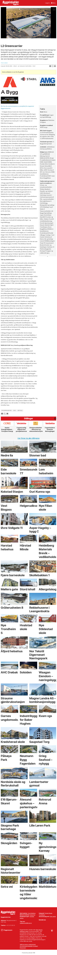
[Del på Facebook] (50, 66)
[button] (55, 418)
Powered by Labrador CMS (28, 952)
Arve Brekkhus (32, 913)
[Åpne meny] (53, 3)
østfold (20, 410)
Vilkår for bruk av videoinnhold (28, 944)
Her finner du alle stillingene (28, 438)
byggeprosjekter (6, 410)
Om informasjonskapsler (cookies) (29, 946)
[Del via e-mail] (55, 66)
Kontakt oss (42, 920)
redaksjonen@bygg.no (26, 923)
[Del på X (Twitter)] (52, 66)
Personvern (23, 948)
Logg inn (47, 3)
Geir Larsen (53, 916)
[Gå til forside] (10, 3)
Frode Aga (32, 915)
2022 (14, 410)
